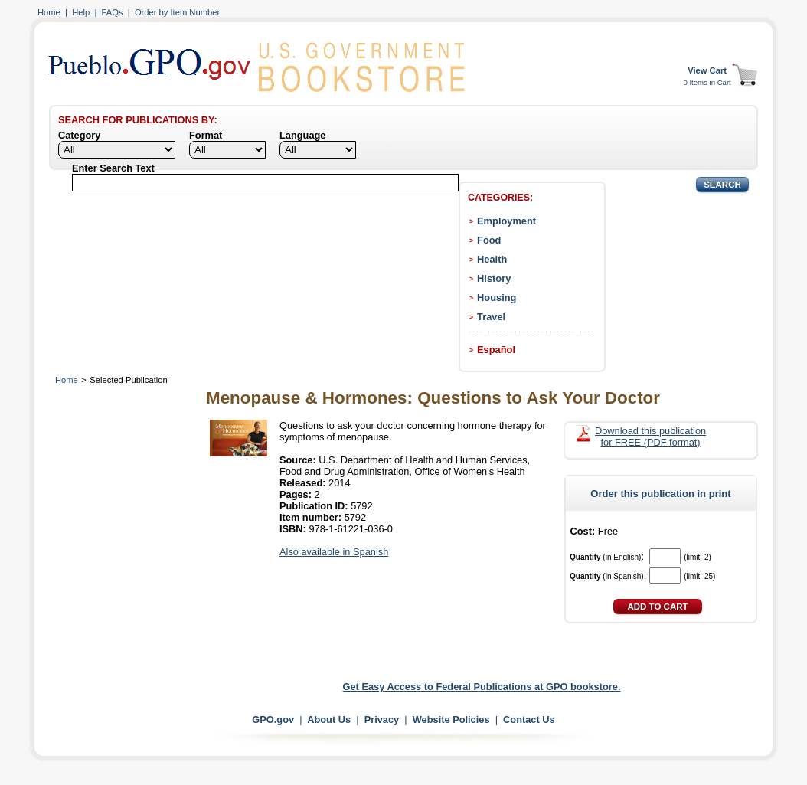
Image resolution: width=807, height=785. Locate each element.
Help (81, 12)
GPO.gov (273, 719)
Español (496, 349)
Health (492, 259)
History (494, 278)
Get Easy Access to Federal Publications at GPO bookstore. (482, 686)
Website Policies (451, 719)
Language (302, 135)
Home (49, 12)
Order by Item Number (177, 12)
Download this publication (650, 436)
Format (205, 135)
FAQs (112, 12)
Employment (506, 221)
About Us (329, 719)
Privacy (382, 719)
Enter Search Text (113, 168)
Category (79, 135)
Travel (491, 316)
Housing (496, 297)
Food (489, 240)
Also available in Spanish (333, 552)
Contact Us (529, 719)
